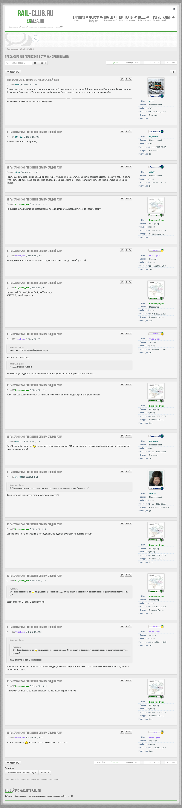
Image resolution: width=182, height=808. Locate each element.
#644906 (11, 632)
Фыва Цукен (20, 256)
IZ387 (17, 85)
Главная (81, 17)
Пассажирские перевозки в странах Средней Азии (37, 57)
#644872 (11, 441)
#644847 (11, 137)
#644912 (11, 686)
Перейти (44, 772)
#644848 (11, 172)
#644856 (11, 339)
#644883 (11, 529)
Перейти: (9, 768)
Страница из (131, 62)
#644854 (11, 288)
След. (173, 62)
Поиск (43, 63)
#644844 (11, 85)
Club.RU (35, 13)
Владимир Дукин (22, 204)
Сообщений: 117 (114, 62)
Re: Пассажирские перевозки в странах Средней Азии (34, 132)
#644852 (11, 256)
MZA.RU (35, 21)
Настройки (100, 762)
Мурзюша (19, 137)
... (163, 62)
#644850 (11, 204)
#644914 (11, 737)
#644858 (11, 390)
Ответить (13, 72)
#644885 (11, 580)
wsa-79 (18, 477)
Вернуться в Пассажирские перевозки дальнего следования (32, 779)
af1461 (17, 172)
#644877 (11, 477)
